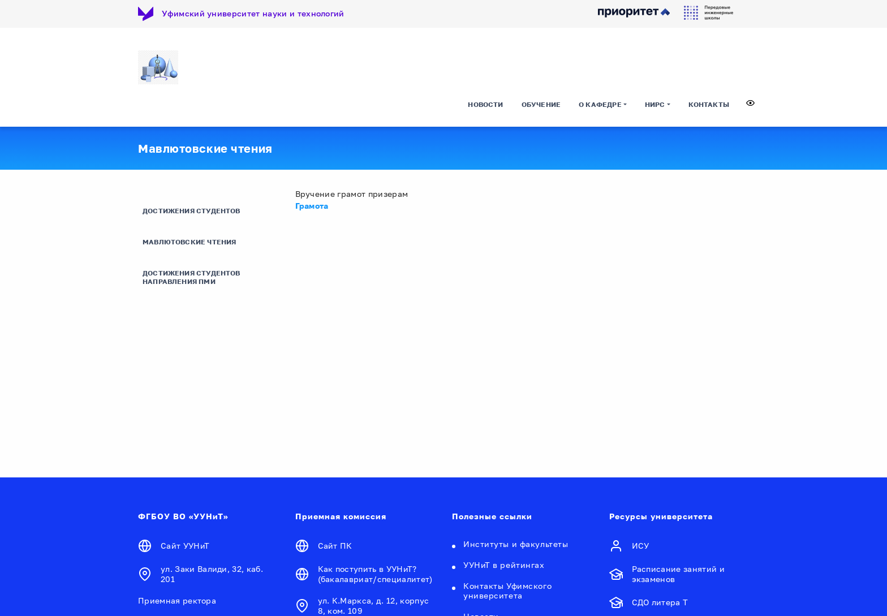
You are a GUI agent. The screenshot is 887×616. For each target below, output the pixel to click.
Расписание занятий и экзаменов (678, 574)
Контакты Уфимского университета (507, 590)
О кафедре (600, 104)
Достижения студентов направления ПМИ (191, 277)
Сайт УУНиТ (185, 545)
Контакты (708, 104)
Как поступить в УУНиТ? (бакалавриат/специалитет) (375, 574)
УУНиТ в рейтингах (504, 565)
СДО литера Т (660, 602)
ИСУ (640, 545)
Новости (485, 104)
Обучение (541, 104)
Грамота (312, 205)
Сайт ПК (335, 545)
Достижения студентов (191, 210)
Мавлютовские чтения (189, 242)
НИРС (655, 104)
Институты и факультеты (515, 544)
